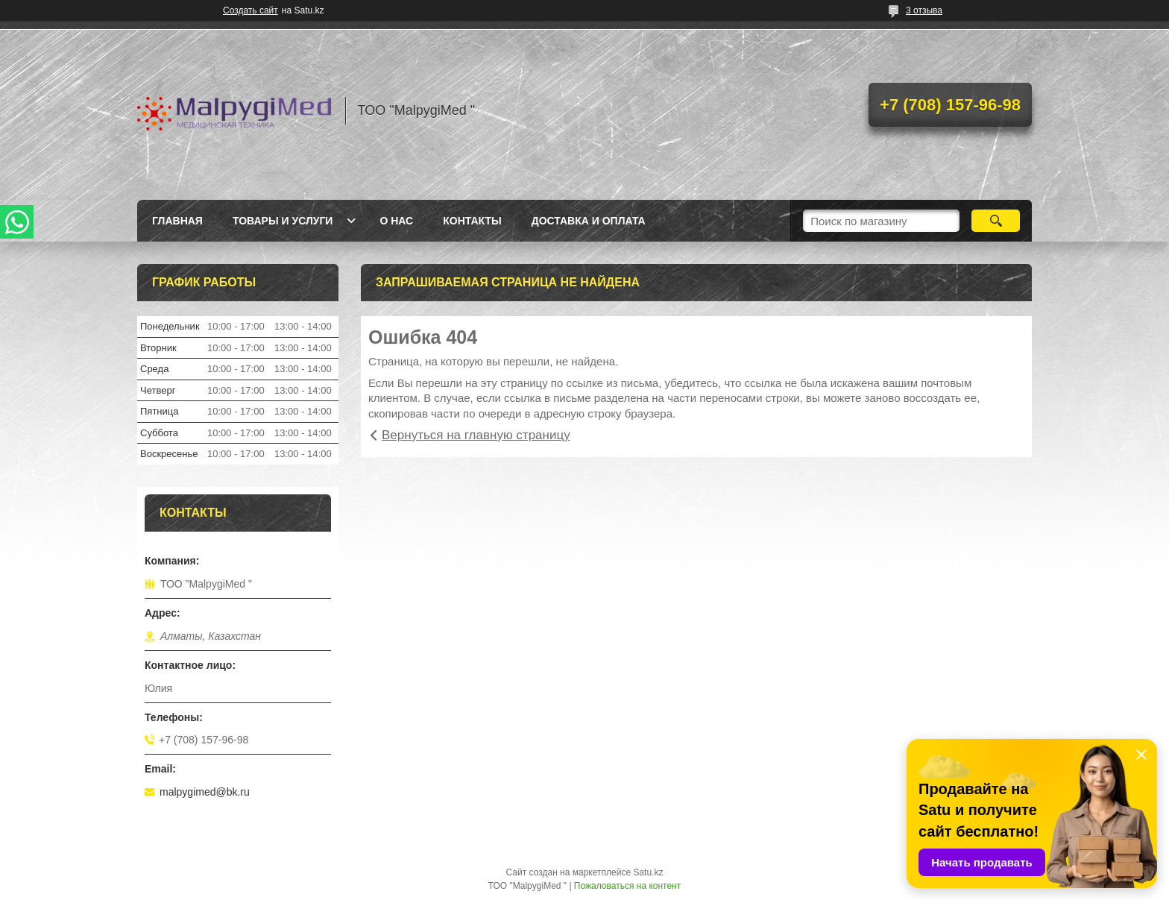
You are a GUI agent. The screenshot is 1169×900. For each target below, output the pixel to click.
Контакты (472, 221)
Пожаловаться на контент (627, 886)
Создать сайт (250, 10)
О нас (396, 221)
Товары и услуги (283, 221)
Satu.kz (648, 872)
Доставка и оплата (589, 221)
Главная (177, 221)
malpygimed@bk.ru (205, 792)
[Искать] (995, 221)
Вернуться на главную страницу (476, 435)
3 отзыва (924, 10)
